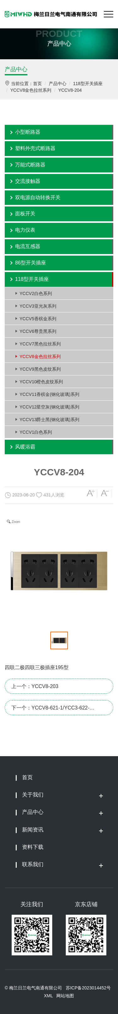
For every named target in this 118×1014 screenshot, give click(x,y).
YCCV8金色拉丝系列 (31, 90)
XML (48, 995)
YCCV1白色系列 (36, 432)
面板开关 (25, 213)
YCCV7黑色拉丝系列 (40, 343)
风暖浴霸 (25, 446)
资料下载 (32, 847)
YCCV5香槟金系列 (38, 318)
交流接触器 (27, 181)
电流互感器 (27, 246)
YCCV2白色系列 (36, 293)
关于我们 (32, 795)
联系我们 (32, 864)
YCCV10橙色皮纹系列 (41, 381)
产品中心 (16, 69)
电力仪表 (25, 230)
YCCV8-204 (70, 90)
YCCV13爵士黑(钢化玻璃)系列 (49, 419)
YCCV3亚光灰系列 (38, 306)
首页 (37, 83)
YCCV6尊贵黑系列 (38, 331)
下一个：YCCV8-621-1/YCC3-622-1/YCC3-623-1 (50, 710)
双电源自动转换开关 (37, 197)
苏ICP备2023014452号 (88, 987)
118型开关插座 (87, 83)
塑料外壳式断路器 (35, 148)
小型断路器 (27, 132)
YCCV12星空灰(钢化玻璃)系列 (49, 406)
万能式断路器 (30, 164)
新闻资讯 (32, 830)
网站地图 (65, 995)
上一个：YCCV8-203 (34, 686)
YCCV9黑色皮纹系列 (40, 369)
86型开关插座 (30, 262)
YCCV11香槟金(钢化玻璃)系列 (49, 394)
